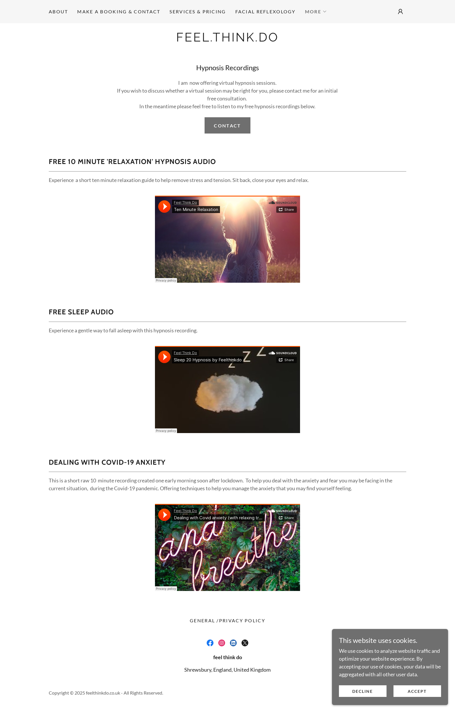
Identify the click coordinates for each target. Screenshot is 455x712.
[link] (227, 39)
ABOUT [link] (58, 11)
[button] (316, 11)
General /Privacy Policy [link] (227, 620)
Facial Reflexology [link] (265, 11)
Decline (362, 691)
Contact (227, 125)
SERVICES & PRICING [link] (197, 11)
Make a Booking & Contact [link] (118, 11)
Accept (417, 691)
